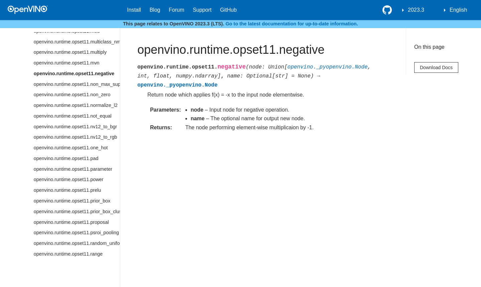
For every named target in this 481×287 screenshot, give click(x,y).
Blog (155, 10)
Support (202, 10)
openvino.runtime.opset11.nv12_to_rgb (75, 137)
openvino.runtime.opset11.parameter (73, 169)
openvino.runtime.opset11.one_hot (71, 147)
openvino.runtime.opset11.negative (74, 73)
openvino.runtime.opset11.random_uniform (77, 243)
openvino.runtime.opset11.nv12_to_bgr (75, 126)
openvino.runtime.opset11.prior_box (72, 200)
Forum (176, 10)
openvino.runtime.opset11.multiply (70, 52)
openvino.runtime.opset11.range (68, 254)
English (458, 10)
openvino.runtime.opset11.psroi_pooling (76, 232)
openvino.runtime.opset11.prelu (67, 190)
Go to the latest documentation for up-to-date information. (291, 23)
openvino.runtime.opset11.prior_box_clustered (77, 211)
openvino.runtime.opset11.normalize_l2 (76, 105)
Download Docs (436, 67)
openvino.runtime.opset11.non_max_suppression (77, 84)
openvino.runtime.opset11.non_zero (72, 94)
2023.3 (416, 10)
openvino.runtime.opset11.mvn (67, 62)
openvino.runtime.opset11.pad (66, 158)
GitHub (228, 10)
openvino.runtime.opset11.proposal (71, 222)
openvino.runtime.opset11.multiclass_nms (77, 41)
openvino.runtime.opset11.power (69, 179)
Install (134, 10)
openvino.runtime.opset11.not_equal (73, 116)
